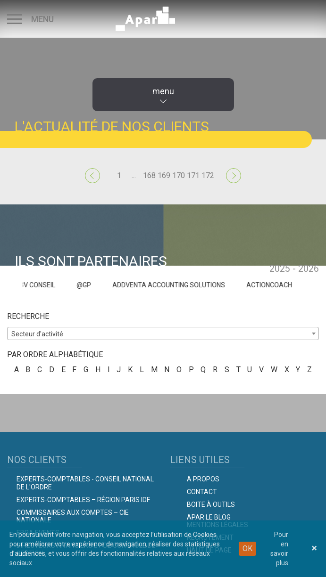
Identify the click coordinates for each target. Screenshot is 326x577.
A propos (203, 479)
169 (164, 175)
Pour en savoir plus (279, 549)
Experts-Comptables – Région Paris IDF (83, 500)
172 (207, 175)
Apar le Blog (209, 517)
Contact (202, 492)
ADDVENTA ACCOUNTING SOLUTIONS (185, 285)
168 (149, 175)
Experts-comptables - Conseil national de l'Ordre (85, 483)
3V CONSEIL (54, 285)
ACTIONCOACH (286, 285)
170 (178, 175)
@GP (100, 285)
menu (163, 91)
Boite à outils (211, 504)
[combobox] (163, 333)
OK (247, 548)
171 (193, 175)
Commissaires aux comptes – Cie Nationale (73, 516)
